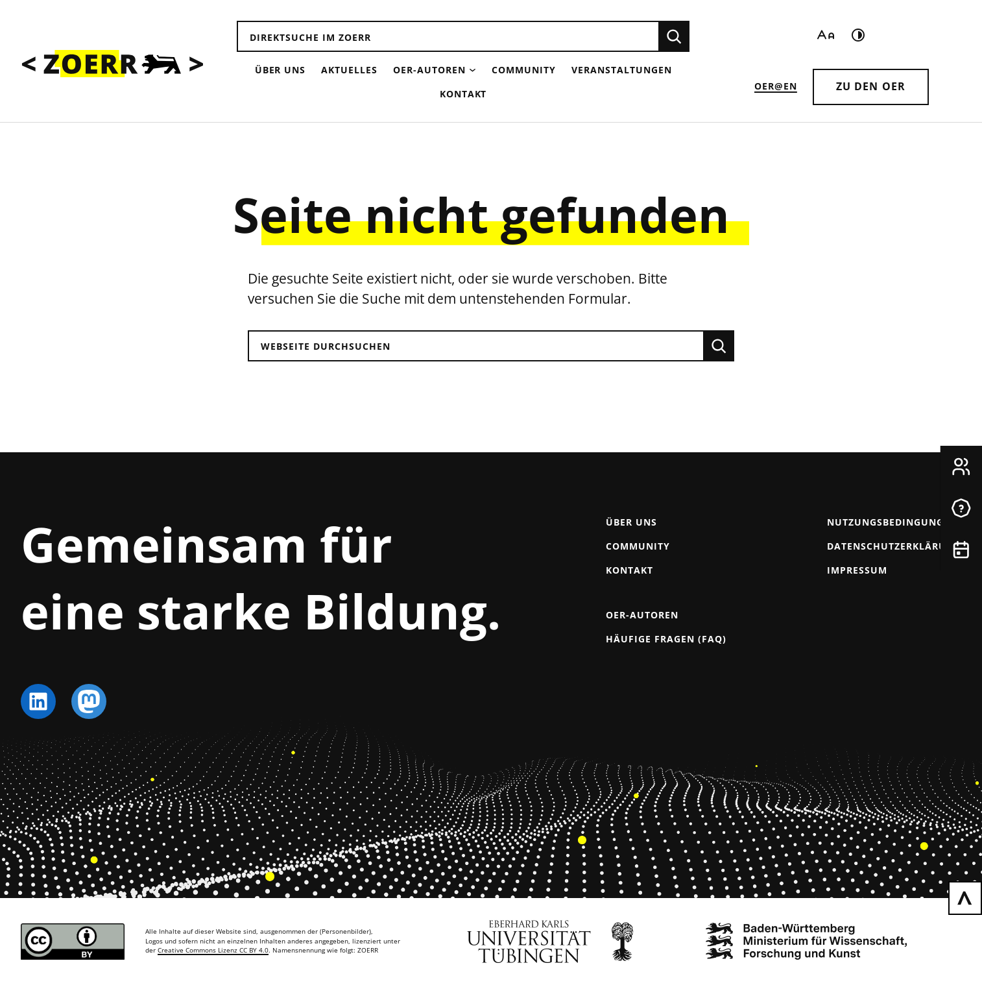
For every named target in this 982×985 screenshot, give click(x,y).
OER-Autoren (429, 70)
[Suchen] (673, 36)
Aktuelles (349, 70)
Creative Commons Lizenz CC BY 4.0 (213, 950)
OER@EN (775, 86)
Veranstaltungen (621, 70)
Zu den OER (870, 86)
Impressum (857, 570)
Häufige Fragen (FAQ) (666, 639)
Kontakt (463, 94)
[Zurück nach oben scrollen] (965, 898)
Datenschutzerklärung (894, 546)
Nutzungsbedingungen (892, 522)
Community (524, 70)
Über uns (280, 70)
